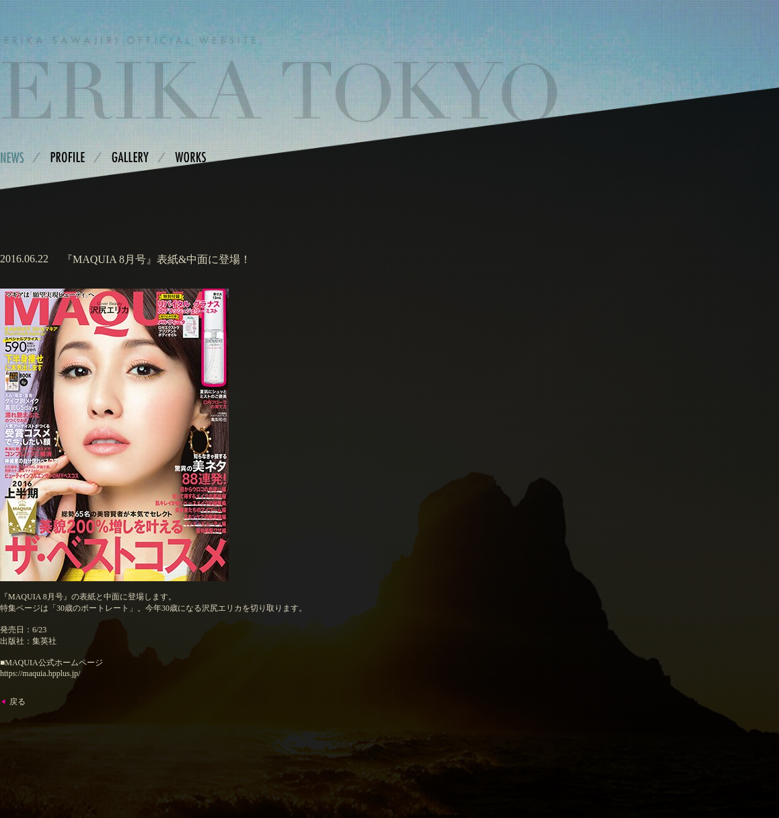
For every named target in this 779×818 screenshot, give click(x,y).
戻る (17, 701)
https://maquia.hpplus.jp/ (40, 673)
